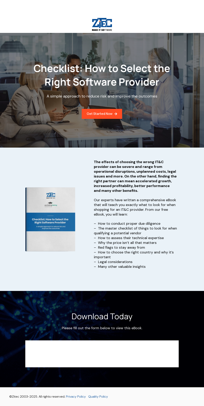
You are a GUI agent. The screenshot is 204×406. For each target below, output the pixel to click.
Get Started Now (102, 113)
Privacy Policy (76, 396)
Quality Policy (98, 396)
